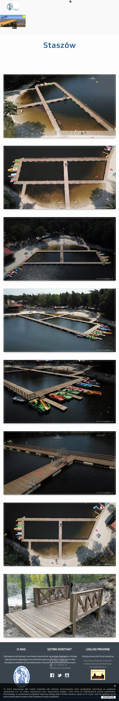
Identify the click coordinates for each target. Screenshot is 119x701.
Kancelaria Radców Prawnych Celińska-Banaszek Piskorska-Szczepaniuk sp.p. (98, 663)
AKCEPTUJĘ (108, 697)
